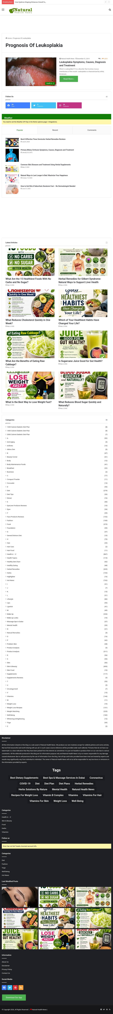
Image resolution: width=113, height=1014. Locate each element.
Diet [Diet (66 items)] (37, 783)
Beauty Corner (12, 457)
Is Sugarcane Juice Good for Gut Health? (80, 361)
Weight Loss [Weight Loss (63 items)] (60, 801)
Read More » (68, 79)
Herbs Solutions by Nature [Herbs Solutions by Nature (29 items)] (33, 789)
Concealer (10, 483)
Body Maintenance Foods (16, 464)
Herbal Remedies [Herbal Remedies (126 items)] (84, 783)
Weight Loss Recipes (14, 708)
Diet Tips (10, 494)
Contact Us (6, 973)
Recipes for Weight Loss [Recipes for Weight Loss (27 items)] (24, 795)
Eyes (8, 509)
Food (9, 524)
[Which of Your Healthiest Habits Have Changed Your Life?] (82, 303)
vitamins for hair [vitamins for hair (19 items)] (92, 795)
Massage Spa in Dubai (15, 621)
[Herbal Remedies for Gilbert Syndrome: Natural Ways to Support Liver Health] (82, 262)
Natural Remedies (13, 633)
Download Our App (14, 997)
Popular (20, 130)
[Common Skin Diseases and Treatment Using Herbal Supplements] (12, 167)
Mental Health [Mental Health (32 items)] (59, 789)
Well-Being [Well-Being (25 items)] (77, 801)
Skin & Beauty (12, 666)
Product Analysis (13, 648)
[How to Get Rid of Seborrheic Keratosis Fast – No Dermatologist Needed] (12, 189)
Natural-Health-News (39, 1009)
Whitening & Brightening (16, 719)
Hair (8, 543)
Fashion (10, 520)
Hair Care (10, 547)
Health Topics (12, 558)
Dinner (9, 498)
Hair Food (10, 550)
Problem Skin (12, 644)
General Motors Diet (14, 535)
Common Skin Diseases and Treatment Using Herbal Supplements (46, 165)
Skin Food (10, 670)
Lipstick (10, 606)
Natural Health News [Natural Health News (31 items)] (83, 789)
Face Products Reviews (15, 517)
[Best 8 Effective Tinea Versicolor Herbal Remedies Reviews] (12, 142)
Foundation (11, 528)
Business (10, 472)
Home (9, 38)
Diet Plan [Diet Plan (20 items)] (49, 783)
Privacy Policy (7, 969)
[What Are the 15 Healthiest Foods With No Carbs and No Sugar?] (30, 262)
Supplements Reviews (15, 678)
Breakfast (10, 468)
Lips (8, 603)
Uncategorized (12, 689)
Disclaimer (6, 966)
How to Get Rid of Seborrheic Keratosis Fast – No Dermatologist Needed (48, 186)
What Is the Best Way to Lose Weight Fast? (29, 402)
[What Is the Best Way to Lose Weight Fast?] (30, 385)
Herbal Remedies (13, 569)
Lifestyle (10, 599)
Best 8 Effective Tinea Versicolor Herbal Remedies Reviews (43, 139)
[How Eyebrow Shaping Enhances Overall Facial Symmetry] (20, 897)
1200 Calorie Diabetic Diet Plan (18, 427)
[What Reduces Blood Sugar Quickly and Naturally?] (82, 385)
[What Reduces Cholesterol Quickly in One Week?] (30, 303)
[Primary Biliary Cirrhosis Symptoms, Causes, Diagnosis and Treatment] (12, 155)
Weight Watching (13, 711)
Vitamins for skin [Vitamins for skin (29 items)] (39, 801)
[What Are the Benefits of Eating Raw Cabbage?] (30, 344)
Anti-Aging (11, 442)
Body (9, 461)
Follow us (6, 838)
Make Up (10, 614)
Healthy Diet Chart (13, 562)
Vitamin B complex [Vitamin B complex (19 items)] (53, 795)
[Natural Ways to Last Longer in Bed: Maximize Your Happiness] (12, 178)
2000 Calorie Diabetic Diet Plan (18, 434)
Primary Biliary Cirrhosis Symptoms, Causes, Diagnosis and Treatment (47, 150)
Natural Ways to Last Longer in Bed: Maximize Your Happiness (44, 175)
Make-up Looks (12, 618)
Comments (91, 130)
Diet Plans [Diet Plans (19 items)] (64, 783)
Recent (55, 130)
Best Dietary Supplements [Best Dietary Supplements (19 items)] (24, 777)
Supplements (12, 674)
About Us (5, 962)
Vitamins (10, 696)
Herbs (9, 573)
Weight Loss (11, 704)
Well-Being (11, 715)
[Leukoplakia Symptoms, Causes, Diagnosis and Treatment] (31, 71)
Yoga (9, 722)
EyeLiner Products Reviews (17, 505)
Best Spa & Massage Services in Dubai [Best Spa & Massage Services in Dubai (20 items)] (64, 777)
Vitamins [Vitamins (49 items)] (73, 795)
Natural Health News (67, 59)
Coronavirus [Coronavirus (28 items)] (96, 777)
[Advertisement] (57, 22)
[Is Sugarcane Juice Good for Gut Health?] (82, 344)
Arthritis (10, 446)
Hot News (10, 580)
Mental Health (12, 625)
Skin (8, 663)
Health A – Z (11, 554)
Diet (8, 490)
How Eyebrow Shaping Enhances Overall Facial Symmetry (35, 2)
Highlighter (11, 577)
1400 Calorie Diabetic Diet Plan (18, 431)
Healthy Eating (12, 565)
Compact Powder (13, 479)
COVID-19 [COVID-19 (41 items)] (25, 783)
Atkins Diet (11, 449)
